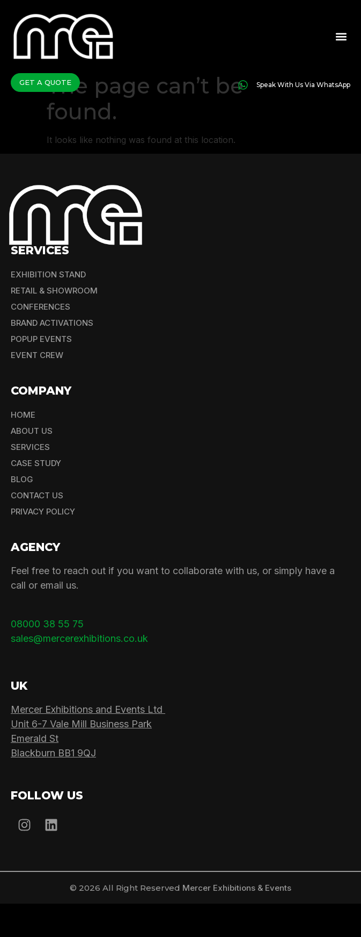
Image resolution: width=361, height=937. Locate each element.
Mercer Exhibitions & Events (236, 921)
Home (23, 449)
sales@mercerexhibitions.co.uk (79, 672)
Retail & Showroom (54, 324)
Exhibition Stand (48, 308)
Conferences (40, 340)
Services (30, 481)
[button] (341, 36)
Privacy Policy (43, 545)
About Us (32, 465)
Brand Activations (52, 357)
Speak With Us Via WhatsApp (303, 85)
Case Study (36, 497)
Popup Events (41, 373)
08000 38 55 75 (47, 657)
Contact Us (37, 529)
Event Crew (37, 389)
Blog (22, 513)
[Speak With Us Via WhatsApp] (243, 85)
